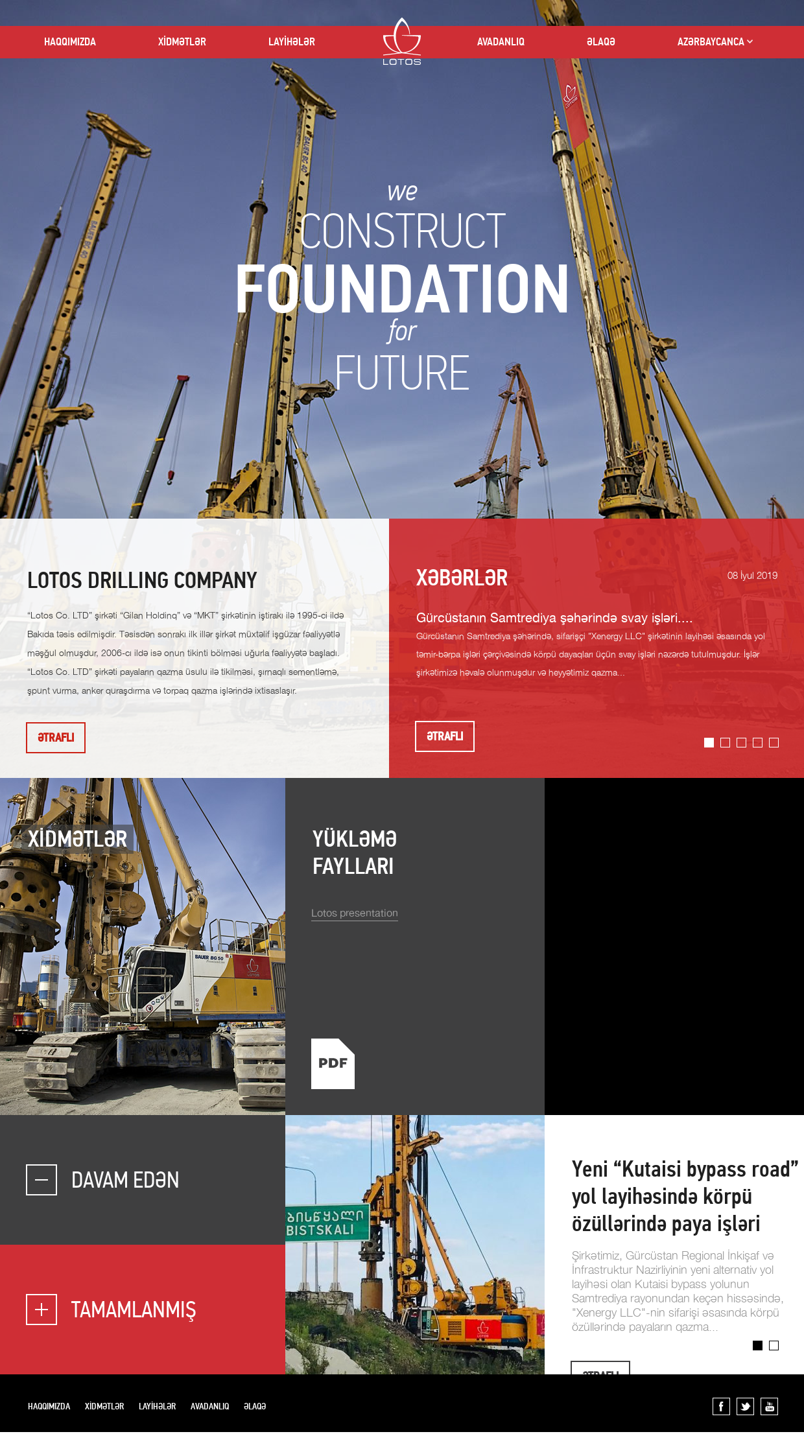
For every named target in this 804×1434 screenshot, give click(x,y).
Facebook (721, 1406)
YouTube (769, 1406)
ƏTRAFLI (56, 738)
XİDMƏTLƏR (182, 42)
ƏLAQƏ (601, 42)
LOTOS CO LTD (402, 41)
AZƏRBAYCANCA (711, 42)
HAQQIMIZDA (70, 42)
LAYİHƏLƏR (291, 42)
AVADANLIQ (501, 42)
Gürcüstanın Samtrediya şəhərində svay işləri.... (554, 618)
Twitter (745, 1406)
